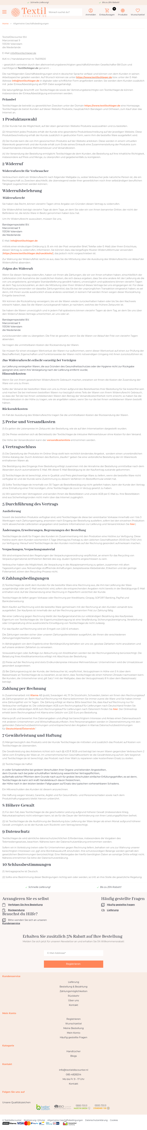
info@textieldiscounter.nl (73, 1070)
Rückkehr (73, 995)
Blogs (73, 1056)
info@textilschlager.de (25, 80)
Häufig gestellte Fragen (73, 1037)
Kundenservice (11, 923)
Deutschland (13, 728)
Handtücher (73, 1051)
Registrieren (73, 1019)
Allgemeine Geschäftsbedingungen (65, 1120)
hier (132, 524)
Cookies (114, 1120)
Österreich (28, 728)
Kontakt (73, 1005)
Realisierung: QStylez (34, 1120)
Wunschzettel (73, 1023)
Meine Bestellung (73, 1028)
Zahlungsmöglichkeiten (73, 991)
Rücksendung (16, 910)
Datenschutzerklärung (96, 1120)
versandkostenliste (58, 440)
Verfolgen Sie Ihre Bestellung (25, 905)
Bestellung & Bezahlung (73, 986)
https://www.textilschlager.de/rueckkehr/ (28, 253)
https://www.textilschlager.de (94, 77)
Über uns (73, 1000)
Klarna (34, 695)
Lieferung (113, 910)
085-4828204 (73, 1074)
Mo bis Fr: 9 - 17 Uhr (73, 1079)
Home (5, 24)
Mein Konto (73, 1032)
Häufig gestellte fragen (121, 905)
